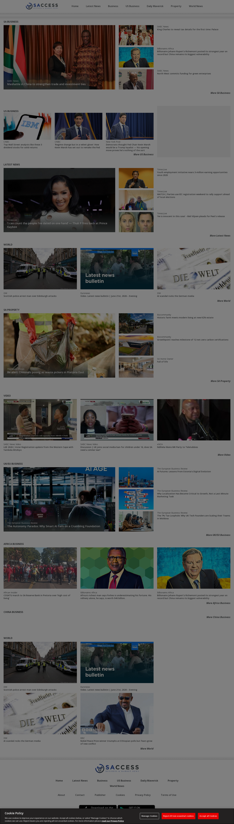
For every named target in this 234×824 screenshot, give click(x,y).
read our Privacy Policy (112, 821)
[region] (117, 816)
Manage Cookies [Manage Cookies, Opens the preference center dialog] (149, 816)
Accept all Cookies (208, 816)
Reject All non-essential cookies (178, 816)
